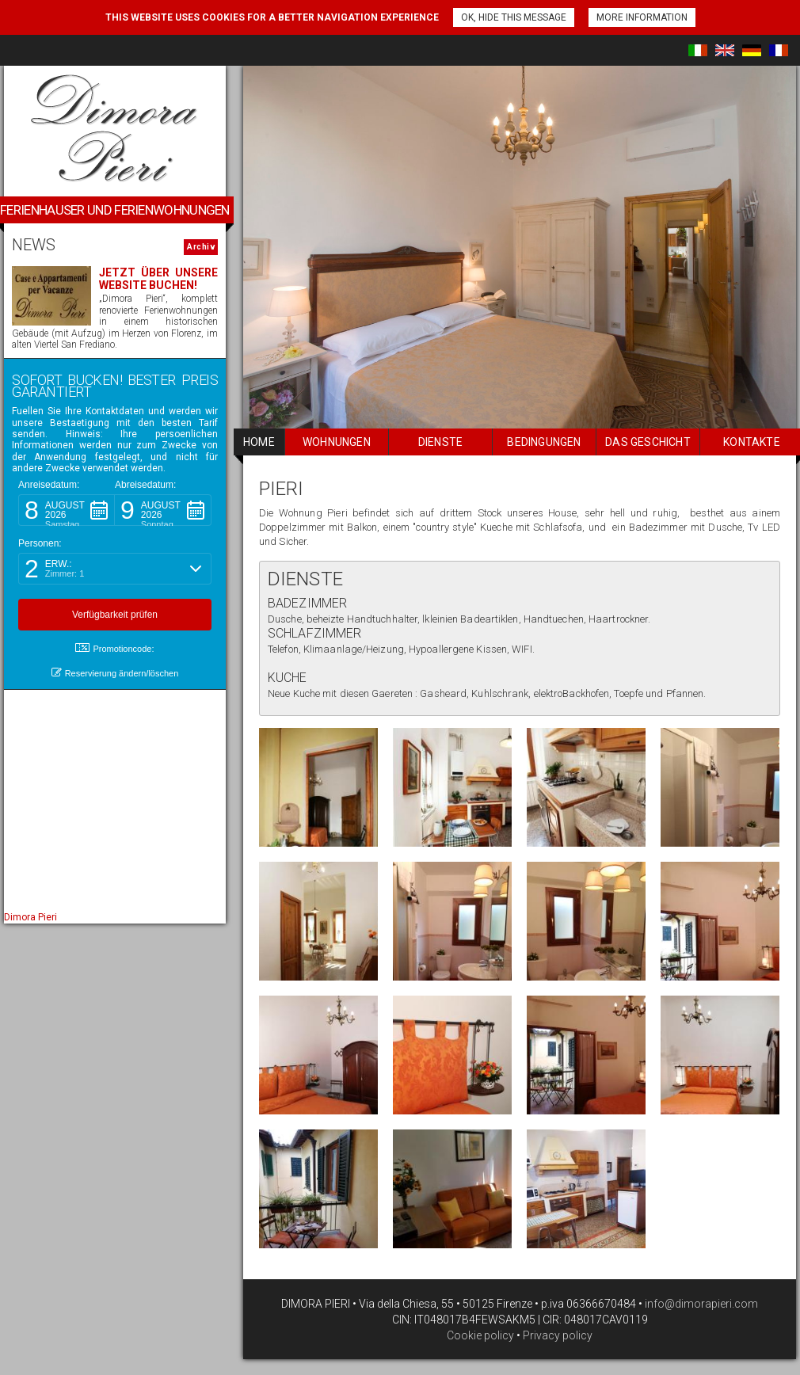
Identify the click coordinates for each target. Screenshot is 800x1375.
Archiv (201, 246)
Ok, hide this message (513, 17)
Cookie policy (480, 1335)
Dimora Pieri (30, 917)
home (259, 442)
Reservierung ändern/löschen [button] (115, 673)
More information (642, 17)
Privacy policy (557, 1335)
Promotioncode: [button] (114, 648)
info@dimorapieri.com (700, 1303)
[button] (66, 510)
